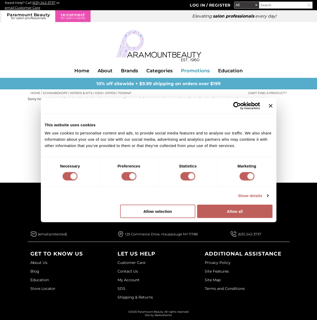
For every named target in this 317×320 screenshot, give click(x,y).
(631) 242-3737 (43, 3)
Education (230, 71)
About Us (38, 262)
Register (220, 5)
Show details (250, 195)
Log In (198, 5)
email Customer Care (22, 8)
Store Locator (42, 288)
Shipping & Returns (135, 297)
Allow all (235, 211)
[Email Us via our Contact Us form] (52, 234)
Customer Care (131, 262)
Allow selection (157, 211)
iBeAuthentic (163, 315)
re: (72, 16)
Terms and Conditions (225, 288)
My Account (129, 280)
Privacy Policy (218, 262)
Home (81, 71)
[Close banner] (270, 105)
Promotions (195, 71)
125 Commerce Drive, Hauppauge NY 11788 (161, 234)
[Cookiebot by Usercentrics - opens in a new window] (237, 106)
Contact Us (128, 271)
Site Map (213, 280)
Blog (34, 271)
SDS (121, 288)
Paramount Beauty (28, 16)
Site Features (217, 271)
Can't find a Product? (267, 93)
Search (309, 5)
